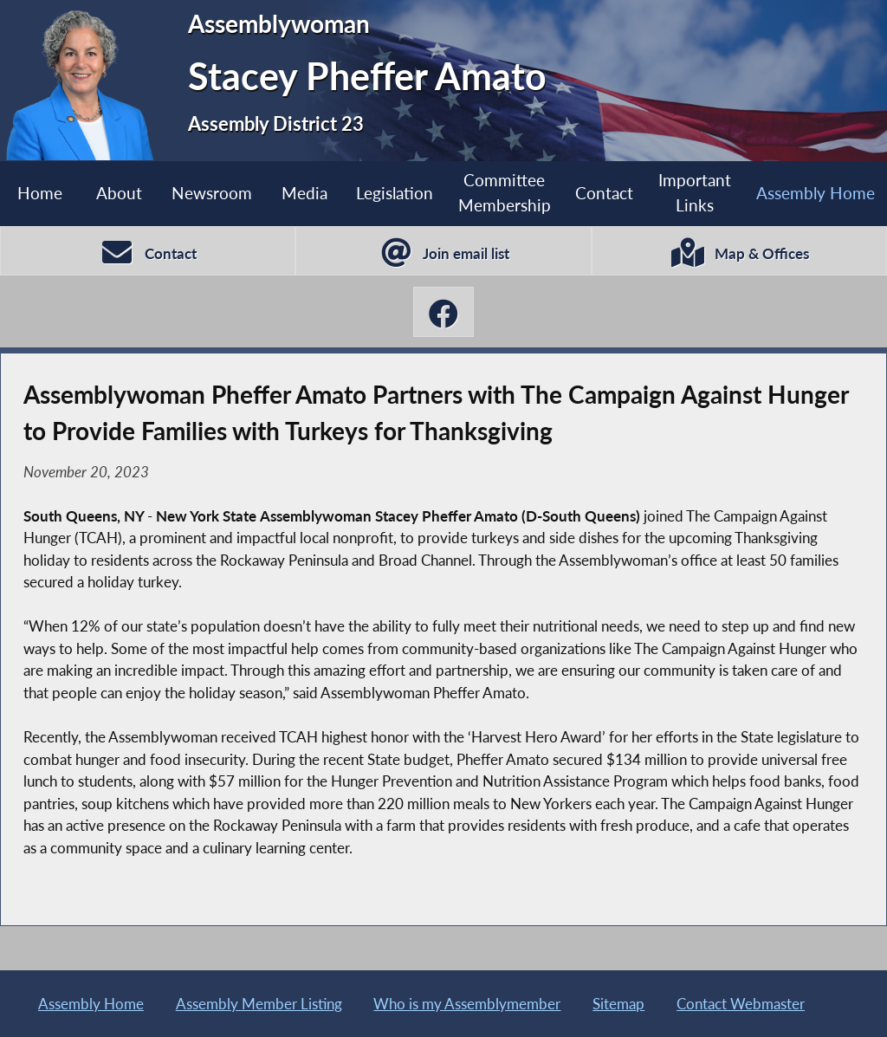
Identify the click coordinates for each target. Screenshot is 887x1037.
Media (304, 193)
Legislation (394, 193)
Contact (604, 193)
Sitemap (618, 1004)
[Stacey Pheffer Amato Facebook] (443, 312)
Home (39, 193)
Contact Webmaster (741, 1004)
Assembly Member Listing (259, 1004)
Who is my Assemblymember (466, 1004)
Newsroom (212, 193)
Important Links (694, 192)
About (119, 193)
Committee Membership (504, 192)
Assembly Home (815, 193)
